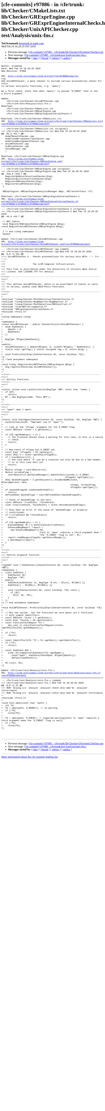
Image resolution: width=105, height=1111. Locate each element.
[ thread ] (45, 58)
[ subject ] (55, 58)
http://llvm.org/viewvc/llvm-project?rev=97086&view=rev (43, 78)
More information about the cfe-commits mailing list (29, 891)
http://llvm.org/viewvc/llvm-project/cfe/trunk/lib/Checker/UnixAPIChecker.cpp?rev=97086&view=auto (45, 278)
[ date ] (35, 58)
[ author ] (67, 58)
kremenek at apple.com (31, 43)
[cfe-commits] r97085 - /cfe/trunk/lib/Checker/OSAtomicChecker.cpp (66, 52)
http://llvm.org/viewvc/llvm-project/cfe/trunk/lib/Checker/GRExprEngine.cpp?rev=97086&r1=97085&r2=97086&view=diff (32, 180)
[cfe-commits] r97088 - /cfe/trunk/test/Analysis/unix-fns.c (55, 55)
